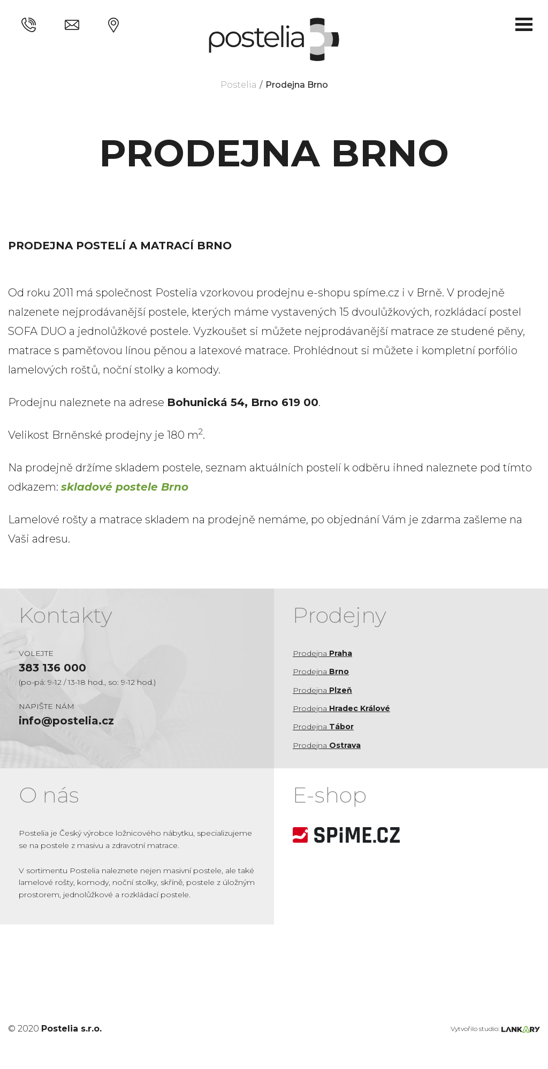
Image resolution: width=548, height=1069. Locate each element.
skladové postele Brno (124, 486)
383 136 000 (52, 667)
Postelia (238, 85)
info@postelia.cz (66, 720)
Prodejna (322, 653)
